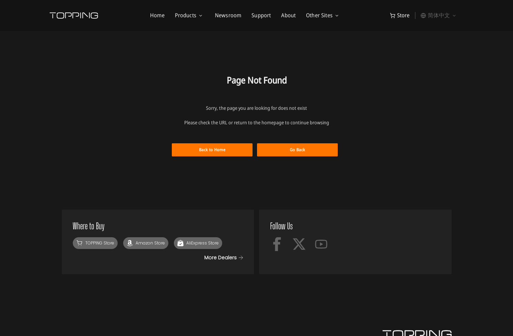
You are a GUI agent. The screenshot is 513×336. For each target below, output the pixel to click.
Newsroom (228, 15)
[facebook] (277, 244)
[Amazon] (145, 243)
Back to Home (212, 150)
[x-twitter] (299, 244)
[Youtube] (321, 244)
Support (261, 15)
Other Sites (319, 15)
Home (157, 15)
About (288, 15)
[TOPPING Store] (95, 243)
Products (185, 15)
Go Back (297, 150)
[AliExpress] (198, 243)
